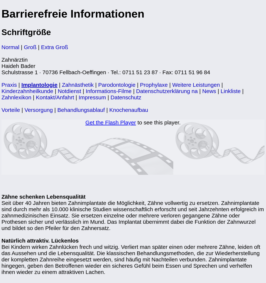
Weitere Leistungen (196, 85)
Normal (10, 47)
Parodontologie (117, 85)
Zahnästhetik (78, 85)
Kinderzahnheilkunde (27, 91)
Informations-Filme (109, 91)
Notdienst (69, 91)
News (209, 91)
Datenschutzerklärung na (167, 91)
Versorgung (39, 110)
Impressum (92, 97)
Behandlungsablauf (81, 110)
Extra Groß (54, 47)
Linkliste (231, 91)
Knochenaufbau (128, 110)
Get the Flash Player (110, 122)
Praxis (9, 85)
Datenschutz (125, 97)
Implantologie (39, 85)
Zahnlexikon (16, 97)
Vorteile (10, 110)
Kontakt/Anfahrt (55, 97)
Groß (30, 47)
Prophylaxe (154, 85)
